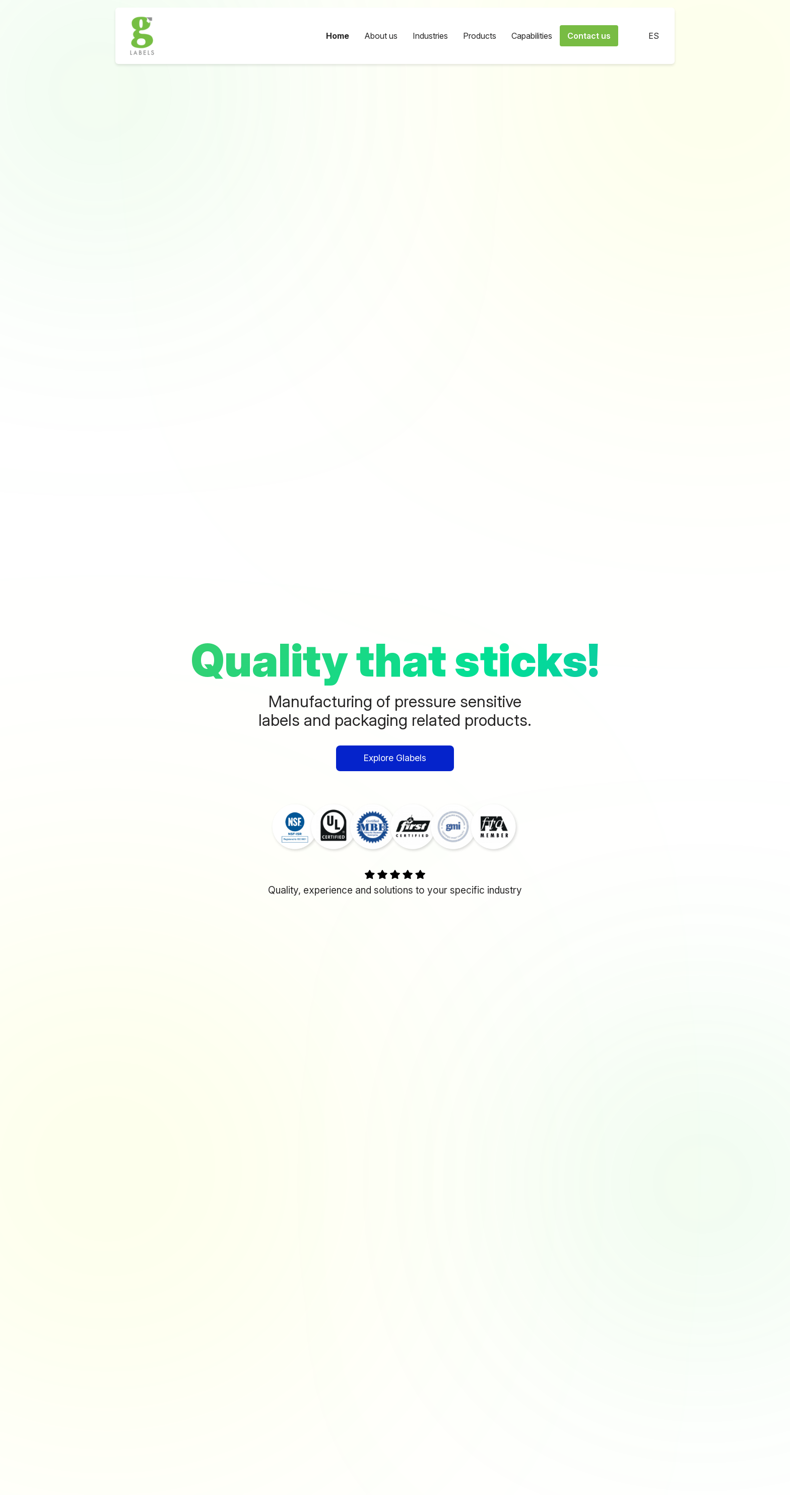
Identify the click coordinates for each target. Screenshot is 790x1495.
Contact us (589, 36)
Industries (430, 36)
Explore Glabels (395, 758)
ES (646, 36)
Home (337, 36)
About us (381, 36)
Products (479, 36)
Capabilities (531, 36)
